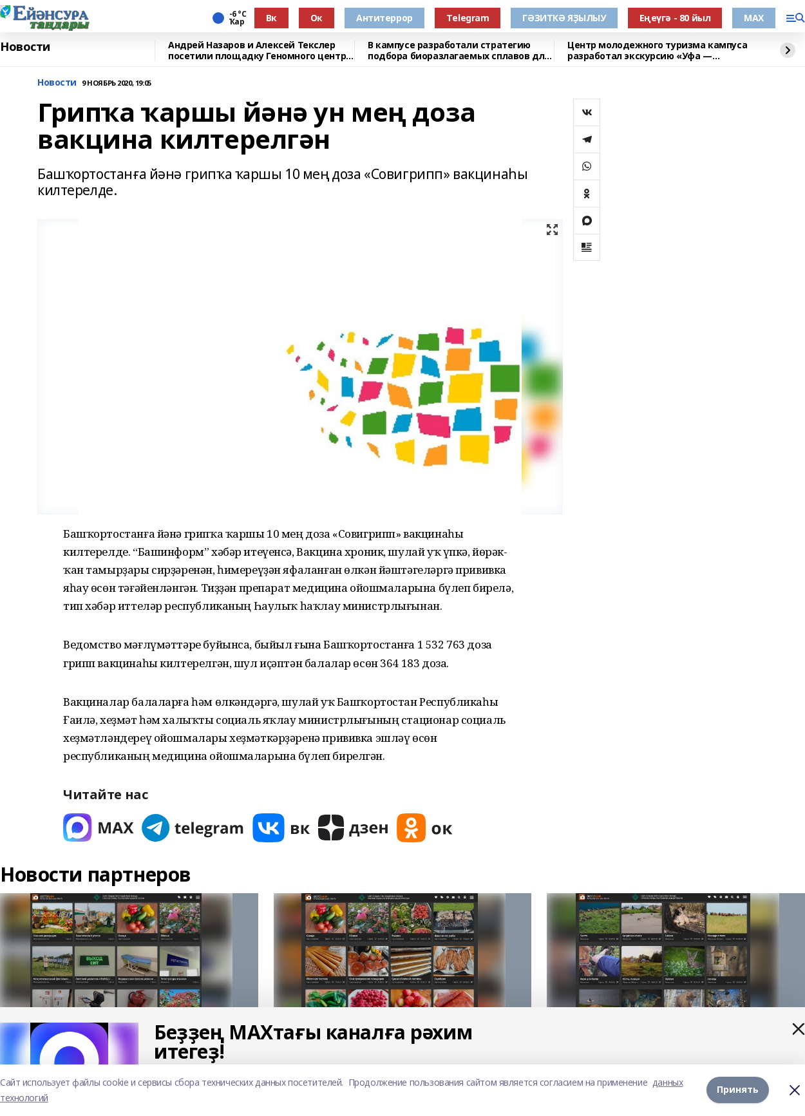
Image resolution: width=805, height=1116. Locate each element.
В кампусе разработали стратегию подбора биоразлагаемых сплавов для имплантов (459, 50)
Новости (25, 47)
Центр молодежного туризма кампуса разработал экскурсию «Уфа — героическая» (657, 50)
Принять (738, 1090)
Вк (271, 18)
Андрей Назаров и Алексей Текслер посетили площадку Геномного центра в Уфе (260, 50)
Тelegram (467, 18)
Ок (316, 18)
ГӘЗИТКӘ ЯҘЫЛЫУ (563, 18)
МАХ (754, 18)
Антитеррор (384, 18)
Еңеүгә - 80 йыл (675, 18)
